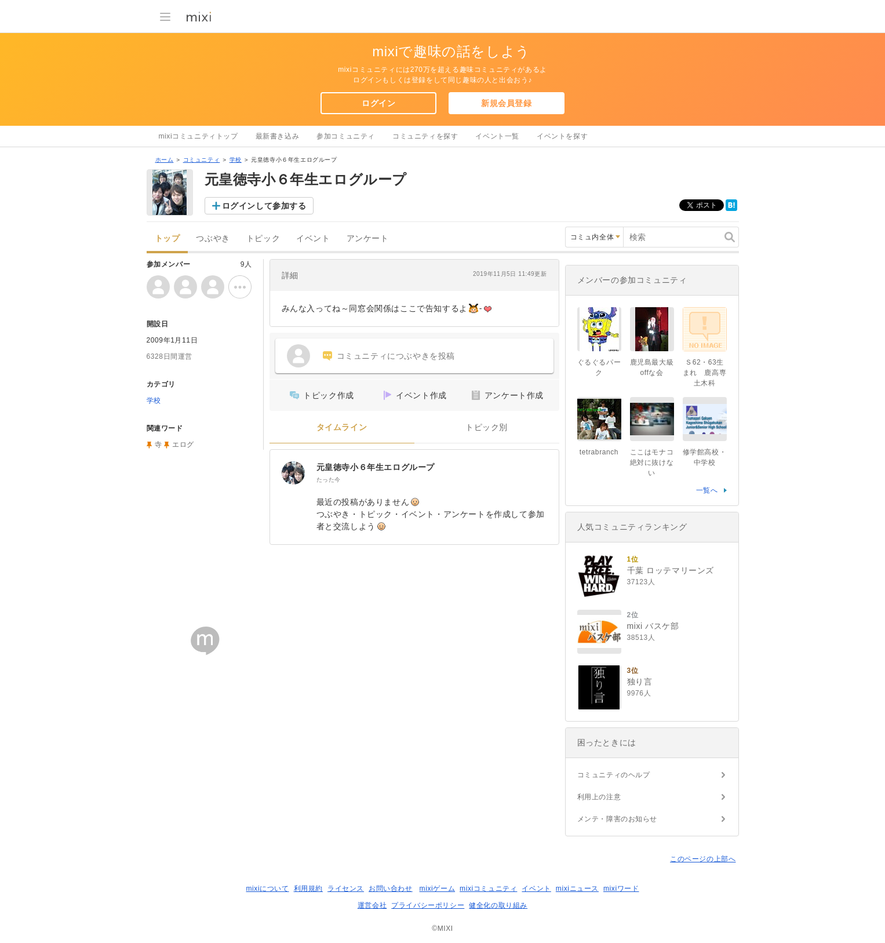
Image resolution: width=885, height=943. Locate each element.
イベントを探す (562, 136)
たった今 (328, 479)
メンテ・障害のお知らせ (617, 819)
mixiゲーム (438, 888)
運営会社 (372, 905)
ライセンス (345, 888)
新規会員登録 (506, 103)
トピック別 (486, 427)
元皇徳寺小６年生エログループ (375, 467)
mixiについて (267, 888)
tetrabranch (599, 452)
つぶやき (213, 238)
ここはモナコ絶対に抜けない (652, 462)
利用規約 (308, 888)
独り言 (640, 681)
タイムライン (341, 427)
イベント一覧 (497, 136)
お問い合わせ (391, 888)
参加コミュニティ (345, 136)
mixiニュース (577, 888)
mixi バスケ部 (653, 626)
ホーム (164, 159)
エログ (183, 444)
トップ (167, 238)
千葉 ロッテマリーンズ (671, 570)
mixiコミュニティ (488, 888)
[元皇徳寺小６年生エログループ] (293, 473)
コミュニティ (201, 159)
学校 (236, 159)
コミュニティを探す (425, 136)
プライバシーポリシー (427, 905)
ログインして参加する (264, 205)
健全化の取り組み (498, 905)
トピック (263, 238)
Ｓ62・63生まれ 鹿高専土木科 (705, 372)
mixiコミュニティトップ (198, 136)
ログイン (378, 103)
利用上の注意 (599, 797)
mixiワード (621, 888)
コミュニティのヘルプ (613, 775)
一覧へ (707, 490)
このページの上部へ (702, 859)
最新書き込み (278, 136)
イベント (313, 238)
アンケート (368, 238)
